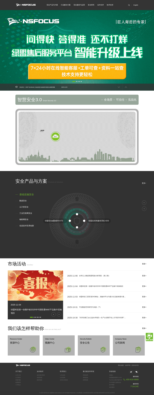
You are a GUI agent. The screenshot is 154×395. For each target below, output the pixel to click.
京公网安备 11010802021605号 (84, 392)
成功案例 (111, 387)
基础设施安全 (26, 194)
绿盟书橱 (18, 380)
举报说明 (85, 375)
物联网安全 (23, 219)
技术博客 (111, 385)
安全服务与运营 (79, 5)
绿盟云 (111, 375)
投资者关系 (135, 365)
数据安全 (23, 201)
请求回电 (39, 377)
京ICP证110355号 (110, 392)
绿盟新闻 (18, 382)
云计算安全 (23, 207)
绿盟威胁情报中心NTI (115, 377)
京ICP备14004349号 (99, 392)
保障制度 (85, 380)
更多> (144, 183)
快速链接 (112, 371)
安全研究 (91, 5)
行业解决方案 (66, 5)
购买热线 (39, 380)
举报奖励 (85, 377)
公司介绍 (18, 375)
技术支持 (110, 5)
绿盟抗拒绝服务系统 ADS (98, 221)
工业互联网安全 (25, 213)
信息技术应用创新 (26, 226)
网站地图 (121, 365)
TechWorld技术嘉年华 (115, 380)
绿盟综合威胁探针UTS (54, 221)
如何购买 (40, 371)
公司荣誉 (18, 377)
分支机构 (62, 377)
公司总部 (62, 375)
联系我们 (63, 371)
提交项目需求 (41, 375)
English (135, 5)
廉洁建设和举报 (88, 371)
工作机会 (18, 385)
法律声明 (127, 365)
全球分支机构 (64, 380)
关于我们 (18, 371)
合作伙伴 (100, 5)
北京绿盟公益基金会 (115, 382)
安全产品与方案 (52, 5)
